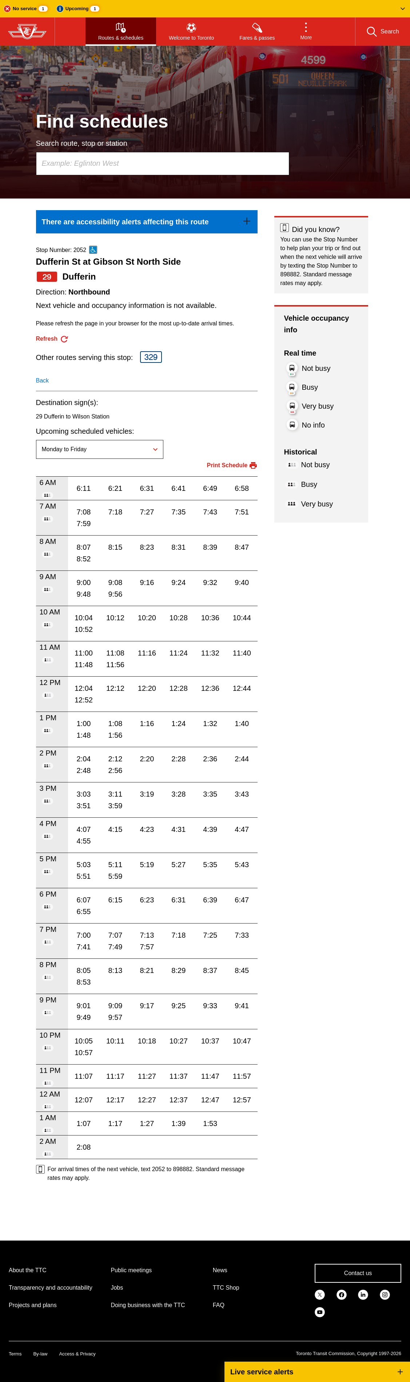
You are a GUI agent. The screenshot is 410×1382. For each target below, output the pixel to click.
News (220, 1270)
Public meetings (131, 1270)
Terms (15, 1354)
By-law (40, 1354)
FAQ (218, 1305)
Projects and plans (33, 1305)
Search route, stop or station (81, 143)
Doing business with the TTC (148, 1305)
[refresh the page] (52, 339)
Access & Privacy (77, 1354)
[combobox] (162, 163)
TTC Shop (226, 1288)
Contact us (358, 1273)
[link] (147, 221)
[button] (205, 8)
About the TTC (28, 1270)
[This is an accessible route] (93, 250)
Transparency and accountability (50, 1288)
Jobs (117, 1288)
